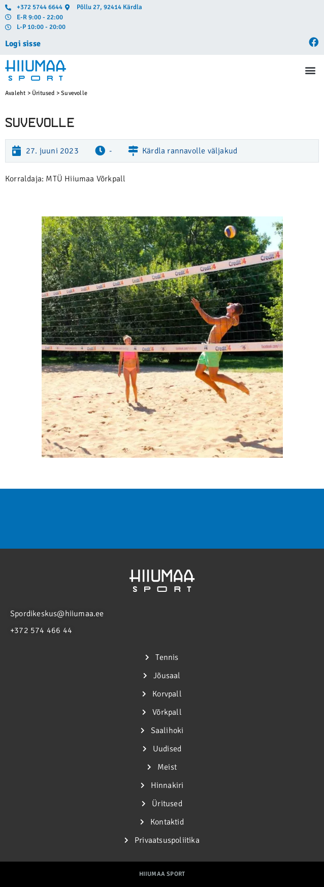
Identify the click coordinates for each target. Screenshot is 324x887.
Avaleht (15, 93)
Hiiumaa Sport (162, 874)
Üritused (43, 93)
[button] (310, 70)
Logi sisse (23, 44)
